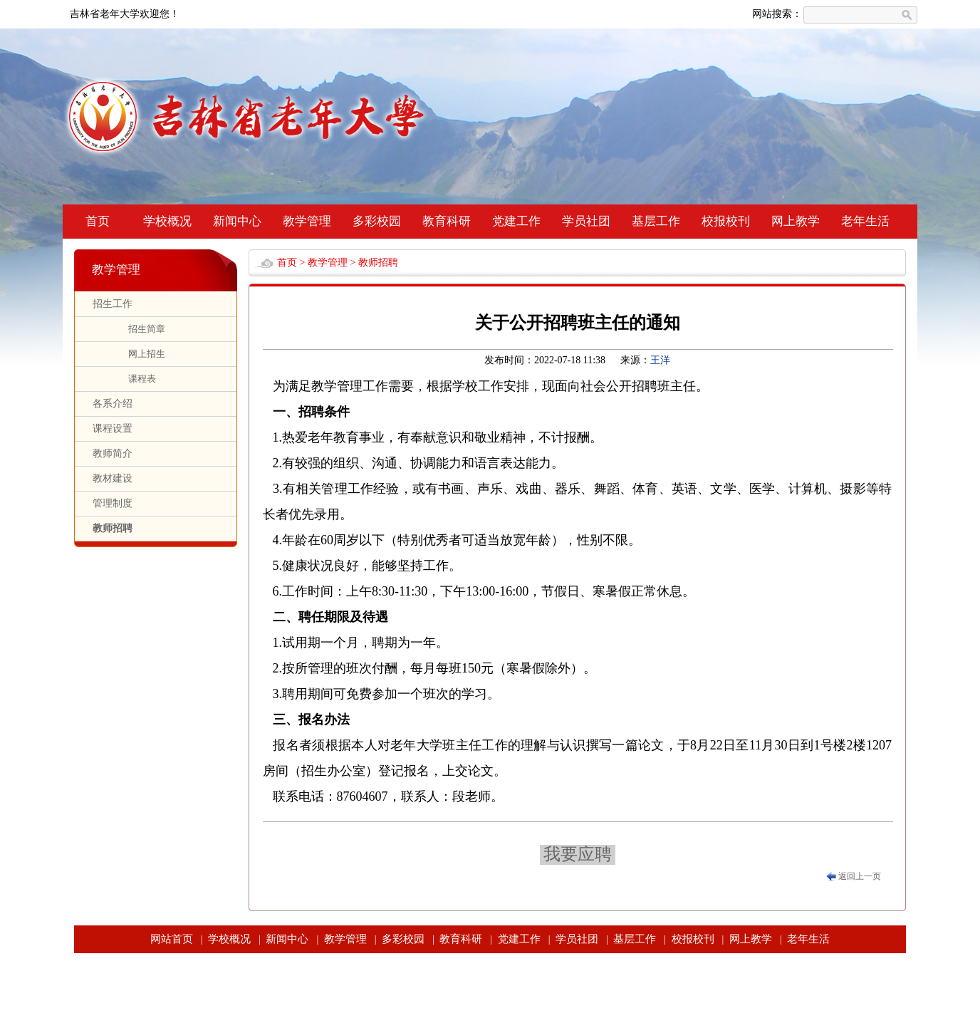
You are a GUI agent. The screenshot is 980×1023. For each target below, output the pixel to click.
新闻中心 (237, 221)
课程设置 (112, 428)
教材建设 (112, 478)
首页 (97, 221)
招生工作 (112, 303)
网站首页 (171, 939)
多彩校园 (377, 221)
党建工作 (516, 221)
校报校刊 (726, 221)
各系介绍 (112, 403)
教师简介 (112, 453)
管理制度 (112, 503)
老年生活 (865, 221)
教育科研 (446, 221)
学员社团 (586, 221)
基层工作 (656, 221)
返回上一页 (859, 876)
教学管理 (307, 221)
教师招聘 (112, 528)
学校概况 (167, 221)
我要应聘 (577, 854)
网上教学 (795, 221)
